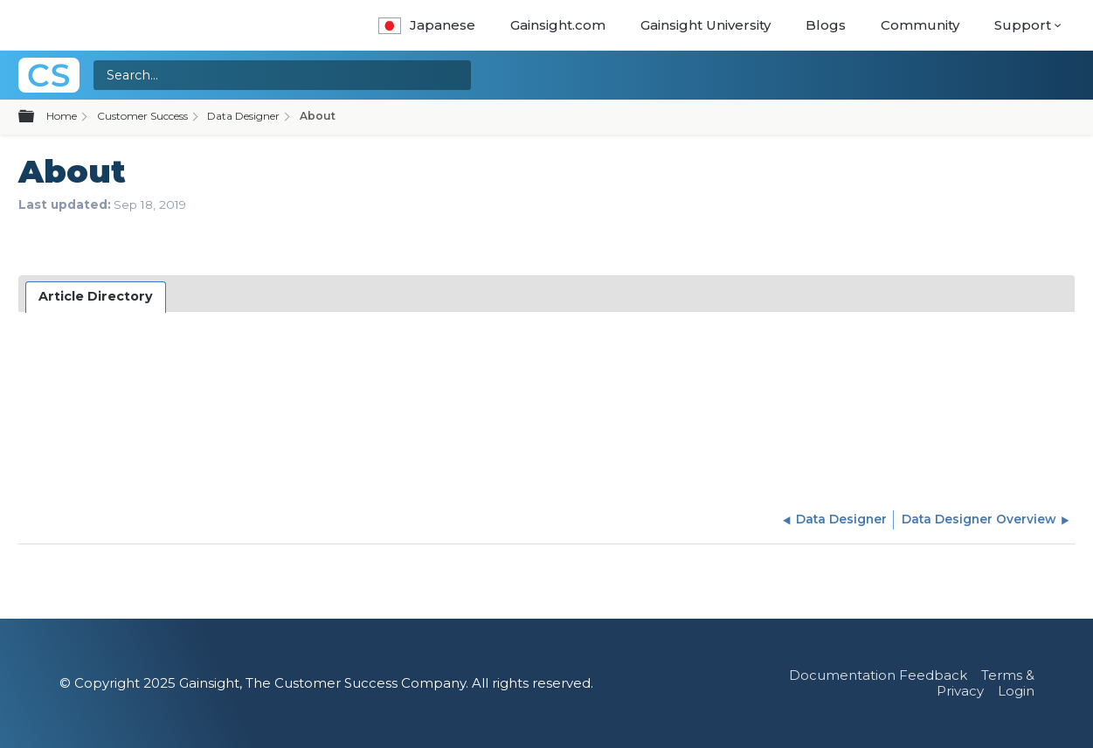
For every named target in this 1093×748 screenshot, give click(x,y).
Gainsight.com (557, 25)
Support (1022, 25)
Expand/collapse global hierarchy (36, 117)
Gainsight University (705, 25)
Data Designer (243, 115)
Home (61, 115)
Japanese (426, 25)
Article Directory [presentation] (95, 296)
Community (920, 25)
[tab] (96, 297)
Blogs (826, 25)
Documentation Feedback (878, 675)
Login (1016, 690)
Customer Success (142, 115)
